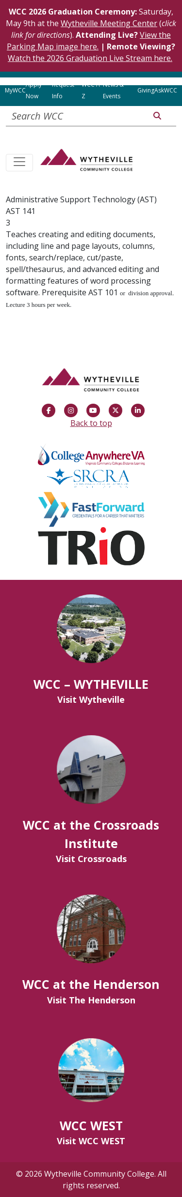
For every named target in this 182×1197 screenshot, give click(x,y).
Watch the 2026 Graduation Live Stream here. (90, 58)
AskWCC (165, 90)
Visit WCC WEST (91, 1141)
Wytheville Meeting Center (109, 23)
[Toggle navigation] (19, 162)
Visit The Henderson (91, 1000)
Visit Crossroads (91, 858)
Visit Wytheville (91, 699)
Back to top (91, 423)
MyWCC (15, 90)
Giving (145, 90)
